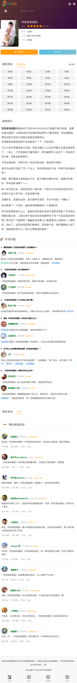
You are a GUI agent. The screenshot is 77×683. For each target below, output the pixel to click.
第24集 (67, 103)
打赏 (57, 52)
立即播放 (19, 52)
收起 (29, 447)
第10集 (29, 84)
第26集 (29, 110)
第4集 (67, 72)
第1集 (10, 72)
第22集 (29, 103)
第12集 (67, 84)
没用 (14, 447)
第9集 (10, 84)
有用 (5, 447)
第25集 (10, 110)
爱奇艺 (9, 363)
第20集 (67, 97)
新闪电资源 (21, 64)
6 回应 (24, 511)
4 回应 (24, 488)
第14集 (29, 91)
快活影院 (5, 263)
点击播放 (56, 263)
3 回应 (24, 621)
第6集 (29, 78)
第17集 (10, 97)
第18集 (29, 97)
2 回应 (23, 447)
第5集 (10, 78)
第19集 (48, 97)
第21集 (10, 103)
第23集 (48, 103)
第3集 (48, 72)
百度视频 (30, 363)
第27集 (48, 110)
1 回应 (23, 559)
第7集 (48, 78)
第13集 (10, 91)
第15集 (48, 91)
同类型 (19, 412)
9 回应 (21, 580)
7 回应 (21, 467)
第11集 (48, 84)
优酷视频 (19, 363)
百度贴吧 (5, 330)
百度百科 (69, 311)
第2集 (29, 72)
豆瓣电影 (5, 398)
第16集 (67, 91)
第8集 (67, 78)
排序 (72, 64)
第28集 (67, 110)
